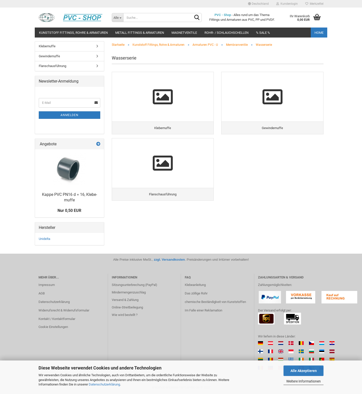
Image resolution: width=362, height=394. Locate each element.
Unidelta (44, 239)
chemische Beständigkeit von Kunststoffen (215, 302)
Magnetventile (184, 33)
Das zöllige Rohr (196, 293)
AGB (41, 293)
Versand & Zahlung (125, 300)
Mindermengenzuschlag (129, 292)
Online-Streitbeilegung (127, 307)
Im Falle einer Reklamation (203, 310)
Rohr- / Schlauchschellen (226, 33)
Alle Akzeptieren (303, 371)
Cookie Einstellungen (53, 327)
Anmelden (69, 115)
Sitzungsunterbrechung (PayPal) (134, 285)
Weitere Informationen (303, 381)
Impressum (46, 285)
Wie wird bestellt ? (125, 315)
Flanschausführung (52, 66)
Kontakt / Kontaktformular (56, 319)
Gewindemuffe (49, 56)
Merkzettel (314, 4)
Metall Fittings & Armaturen (139, 33)
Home (319, 33)
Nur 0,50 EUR (69, 210)
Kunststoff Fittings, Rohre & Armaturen (73, 33)
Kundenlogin (287, 4)
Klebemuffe (47, 46)
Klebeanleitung (195, 285)
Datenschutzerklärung (104, 384)
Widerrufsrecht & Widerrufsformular (63, 310)
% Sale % (263, 33)
